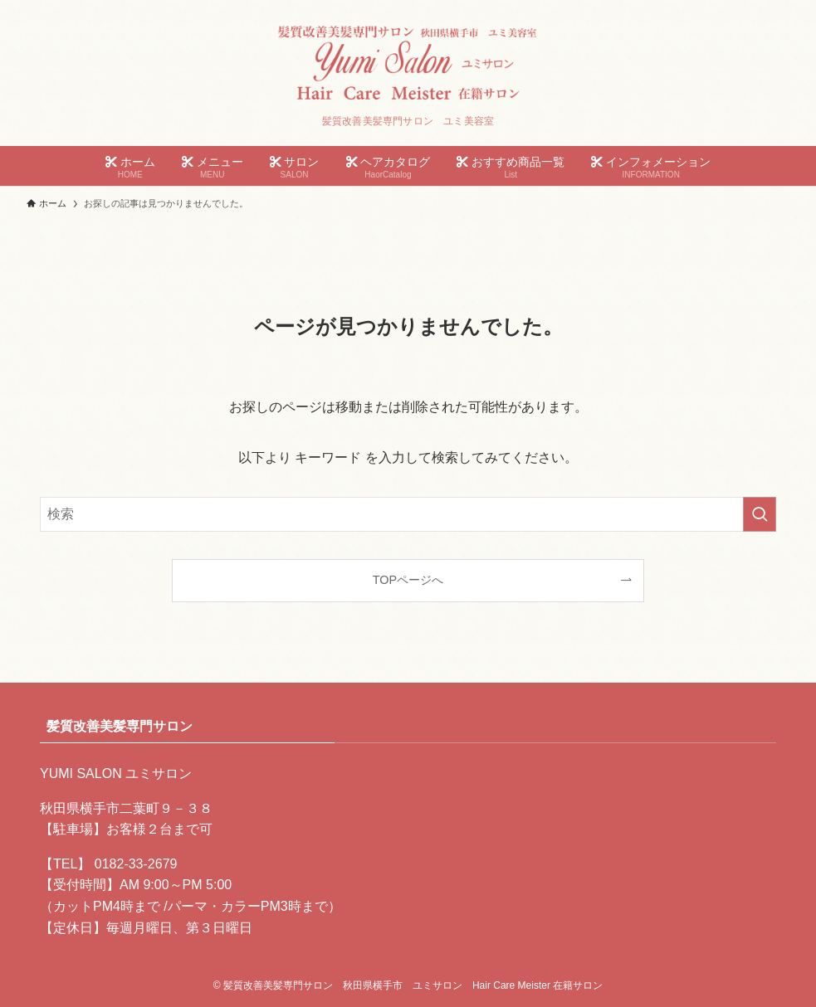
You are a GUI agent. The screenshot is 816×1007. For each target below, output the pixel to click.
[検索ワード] (408, 514)
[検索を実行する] (759, 514)
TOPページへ (408, 579)
